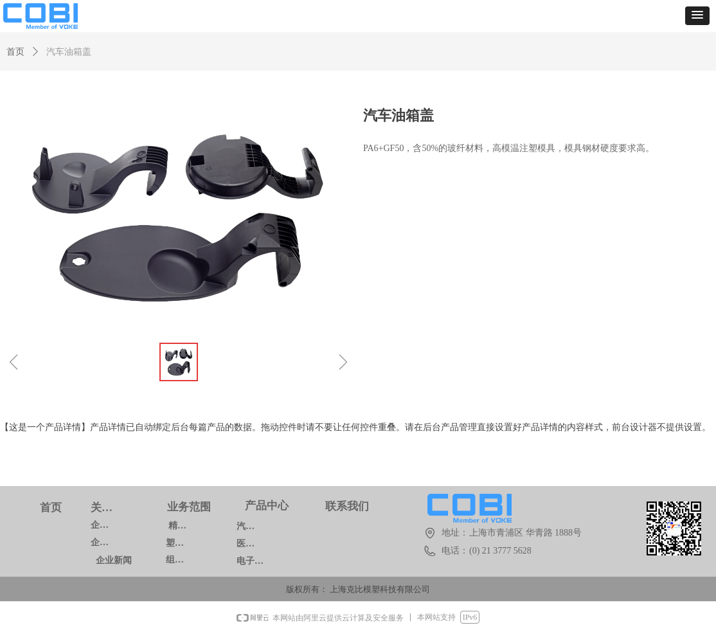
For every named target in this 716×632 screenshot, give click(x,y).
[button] (697, 15)
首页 (15, 52)
